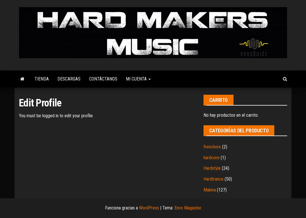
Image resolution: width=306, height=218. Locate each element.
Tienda (42, 79)
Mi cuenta (138, 79)
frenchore (212, 147)
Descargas (68, 79)
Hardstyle (212, 168)
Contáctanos (103, 79)
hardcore (212, 157)
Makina (210, 190)
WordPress (149, 208)
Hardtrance (214, 179)
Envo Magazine (187, 208)
